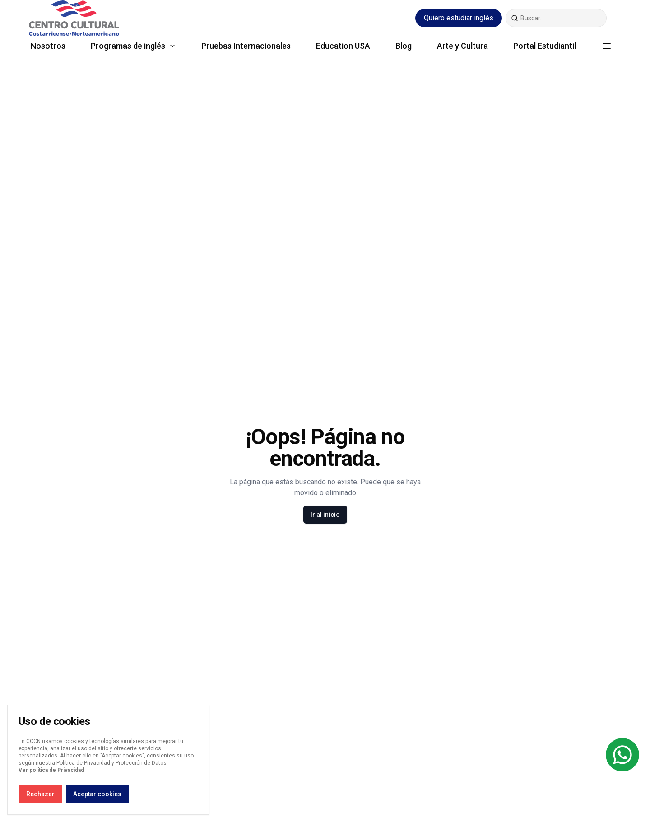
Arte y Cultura (462, 46)
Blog (403, 46)
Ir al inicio (325, 514)
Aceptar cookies (97, 794)
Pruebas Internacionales (246, 46)
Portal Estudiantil (544, 46)
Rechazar (40, 794)
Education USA (343, 46)
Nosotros (48, 46)
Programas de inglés (128, 46)
